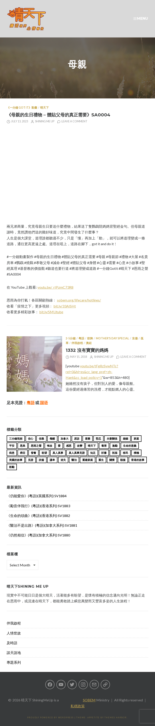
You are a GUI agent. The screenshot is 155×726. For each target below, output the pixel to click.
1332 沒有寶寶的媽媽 (87, 350)
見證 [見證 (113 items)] (30, 460)
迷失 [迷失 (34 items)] (63, 460)
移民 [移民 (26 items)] (125, 452)
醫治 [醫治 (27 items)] (74, 460)
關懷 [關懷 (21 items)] (112, 460)
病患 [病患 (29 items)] (11, 452)
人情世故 (14, 633)
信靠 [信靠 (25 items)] (41, 438)
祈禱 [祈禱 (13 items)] (103, 452)
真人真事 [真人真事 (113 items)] (58, 452)
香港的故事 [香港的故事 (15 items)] (137, 460)
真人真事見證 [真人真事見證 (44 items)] (77, 452)
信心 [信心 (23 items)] (30, 438)
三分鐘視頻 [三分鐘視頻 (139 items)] (15, 438)
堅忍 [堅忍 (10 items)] (98, 438)
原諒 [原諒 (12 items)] (76, 438)
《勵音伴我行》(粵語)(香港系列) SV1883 (38, 506)
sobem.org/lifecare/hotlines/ (79, 300)
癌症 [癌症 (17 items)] (22, 452)
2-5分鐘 (71, 338)
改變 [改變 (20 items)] (79, 445)
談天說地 (14, 652)
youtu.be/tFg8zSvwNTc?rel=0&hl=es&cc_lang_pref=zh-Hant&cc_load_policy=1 (92, 372)
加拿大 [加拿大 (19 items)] (65, 438)
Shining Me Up (44, 121)
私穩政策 (78, 706)
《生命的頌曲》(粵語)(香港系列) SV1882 (38, 515)
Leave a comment (74, 121)
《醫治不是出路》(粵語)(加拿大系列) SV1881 (42, 525)
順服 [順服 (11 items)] (123, 460)
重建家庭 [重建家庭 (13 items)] (87, 460)
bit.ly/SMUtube (51, 312)
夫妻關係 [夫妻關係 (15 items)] (112, 438)
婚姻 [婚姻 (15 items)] (125, 438)
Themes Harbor (115, 717)
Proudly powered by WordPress (50, 717)
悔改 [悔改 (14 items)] (49, 445)
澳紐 (89, 343)
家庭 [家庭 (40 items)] (136, 438)
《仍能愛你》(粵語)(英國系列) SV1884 (37, 496)
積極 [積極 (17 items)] (136, 452)
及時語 (12, 643)
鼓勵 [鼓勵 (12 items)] (11, 467)
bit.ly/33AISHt (64, 306)
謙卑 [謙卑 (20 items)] (52, 460)
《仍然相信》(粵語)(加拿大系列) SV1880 (38, 535)
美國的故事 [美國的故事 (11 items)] (15, 460)
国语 (44, 402)
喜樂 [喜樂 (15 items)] (87, 438)
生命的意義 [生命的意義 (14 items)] (129, 445)
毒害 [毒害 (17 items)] (104, 445)
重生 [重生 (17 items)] (101, 460)
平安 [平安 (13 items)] (11, 445)
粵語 (81, 338)
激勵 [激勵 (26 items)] (115, 445)
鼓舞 (90, 338)
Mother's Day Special (112, 338)
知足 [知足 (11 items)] (93, 452)
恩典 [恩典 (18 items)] (22, 445)
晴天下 (44, 107)
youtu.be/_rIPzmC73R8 (55, 287)
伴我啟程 (77, 343)
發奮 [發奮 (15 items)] (33, 452)
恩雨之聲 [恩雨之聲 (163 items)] (36, 445)
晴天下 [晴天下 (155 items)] (92, 445)
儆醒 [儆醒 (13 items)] (52, 438)
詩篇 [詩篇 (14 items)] (41, 460)
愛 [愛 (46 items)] (59, 445)
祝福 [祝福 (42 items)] (114, 452)
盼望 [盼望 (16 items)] (44, 452)
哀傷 (135, 338)
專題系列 (14, 662)
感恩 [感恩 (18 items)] (68, 445)
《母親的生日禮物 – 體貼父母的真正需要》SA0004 (58, 114)
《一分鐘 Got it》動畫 (22, 107)
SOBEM (89, 700)
